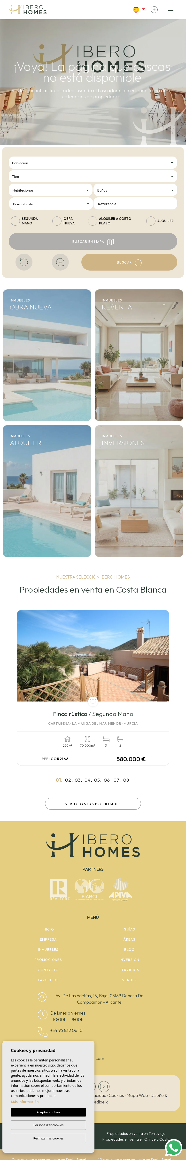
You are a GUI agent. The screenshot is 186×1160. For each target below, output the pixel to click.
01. (59, 780)
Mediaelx (99, 1102)
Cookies (116, 1095)
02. (69, 780)
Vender (129, 980)
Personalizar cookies (48, 1125)
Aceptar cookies (48, 1112)
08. (127, 780)
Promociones (48, 960)
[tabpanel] (93, 688)
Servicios (129, 970)
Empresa (48, 939)
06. (108, 780)
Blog (129, 949)
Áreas (129, 939)
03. (78, 780)
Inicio (48, 929)
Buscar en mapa (93, 242)
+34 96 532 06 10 (66, 1030)
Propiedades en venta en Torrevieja (135, 1133)
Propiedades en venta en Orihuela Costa (136, 1139)
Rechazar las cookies (48, 1138)
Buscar (129, 262)
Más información (25, 1101)
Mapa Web (137, 1095)
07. (117, 780)
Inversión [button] (130, 960)
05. (98, 780)
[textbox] (94, 163)
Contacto (48, 970)
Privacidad (96, 1095)
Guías (129, 929)
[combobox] (93, 163)
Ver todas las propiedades (93, 804)
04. (89, 780)
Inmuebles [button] (48, 949)
